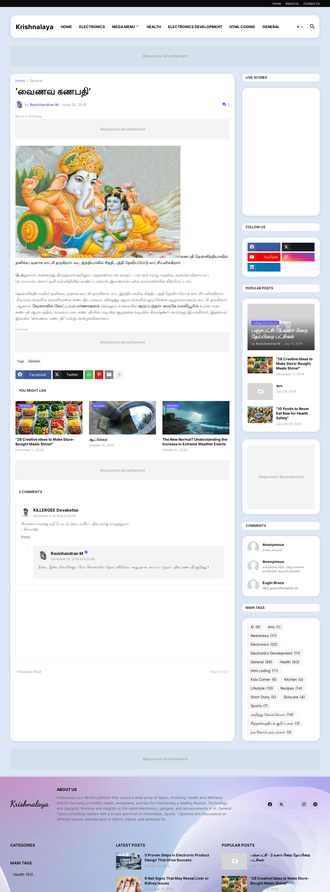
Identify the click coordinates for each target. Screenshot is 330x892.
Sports (259, 705)
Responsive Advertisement (165, 56)
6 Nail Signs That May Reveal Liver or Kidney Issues (177, 880)
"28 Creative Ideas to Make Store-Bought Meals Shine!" (45, 441)
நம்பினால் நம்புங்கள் (271, 732)
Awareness (264, 635)
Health (154, 26)
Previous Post (29, 671)
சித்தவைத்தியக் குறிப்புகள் (275, 723)
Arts (274, 626)
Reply (25, 537)
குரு (279, 385)
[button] (299, 26)
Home (277, 3)
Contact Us (311, 3)
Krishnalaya (35, 27)
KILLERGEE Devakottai (55, 510)
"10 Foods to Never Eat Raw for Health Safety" (292, 413)
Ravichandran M (67, 553)
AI (255, 626)
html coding (242, 26)
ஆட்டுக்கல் (98, 439)
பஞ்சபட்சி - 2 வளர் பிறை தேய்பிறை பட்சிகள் (280, 857)
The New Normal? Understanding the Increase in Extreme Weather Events (194, 441)
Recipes (291, 688)
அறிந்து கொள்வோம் (272, 714)
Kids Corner (264, 679)
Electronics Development (195, 26)
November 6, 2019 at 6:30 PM (54, 516)
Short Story (263, 697)
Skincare (294, 697)
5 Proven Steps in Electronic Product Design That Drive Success (177, 857)
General (270, 26)
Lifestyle (262, 688)
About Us (292, 3)
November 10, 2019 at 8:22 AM (73, 559)
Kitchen (293, 679)
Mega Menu (123, 26)
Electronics (92, 26)
